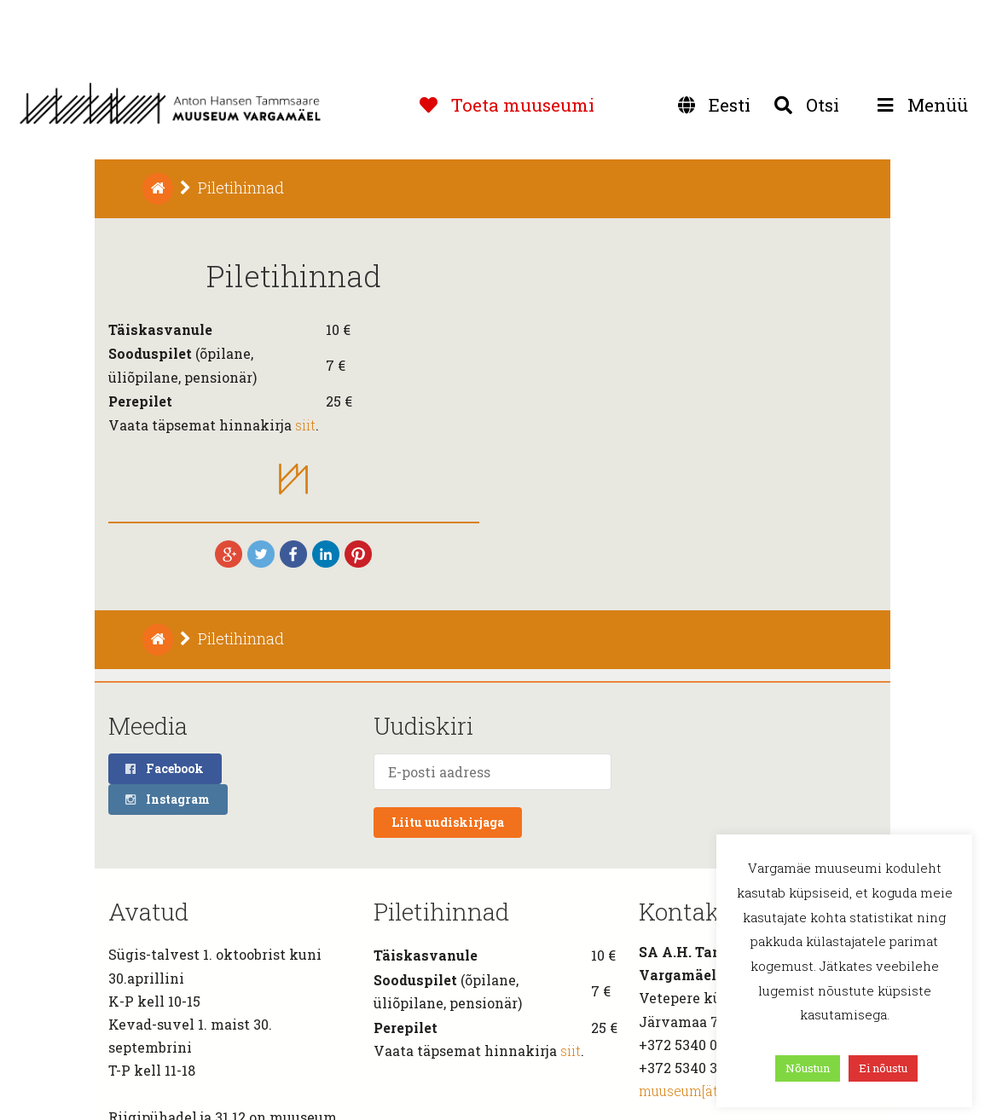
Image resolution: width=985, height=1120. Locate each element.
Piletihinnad (441, 911)
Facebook (164, 768)
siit (305, 425)
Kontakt (684, 911)
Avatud (148, 911)
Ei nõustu (883, 1068)
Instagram (167, 799)
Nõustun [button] (807, 1068)
